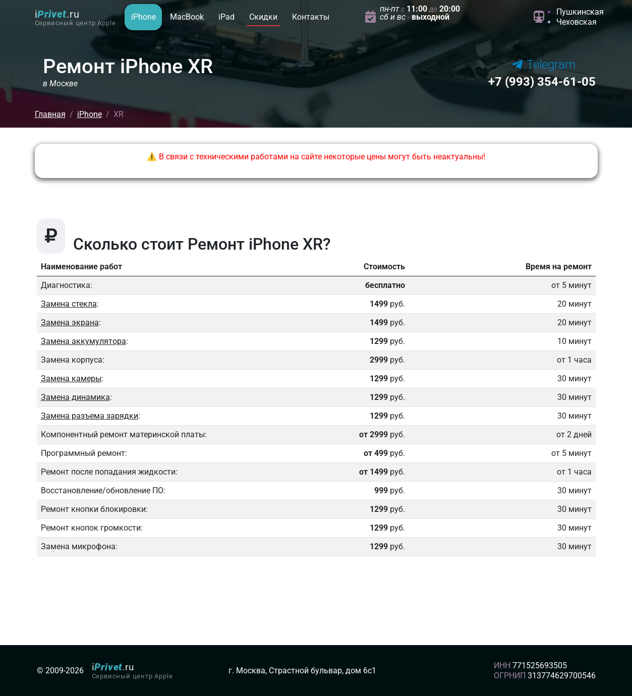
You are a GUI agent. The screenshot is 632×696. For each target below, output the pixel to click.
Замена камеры (71, 378)
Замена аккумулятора (83, 341)
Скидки (263, 17)
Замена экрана (70, 322)
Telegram (544, 64)
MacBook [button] (187, 17)
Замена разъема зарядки (89, 416)
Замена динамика (75, 397)
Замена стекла (69, 304)
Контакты (310, 17)
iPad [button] (226, 17)
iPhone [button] (143, 17)
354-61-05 (542, 82)
